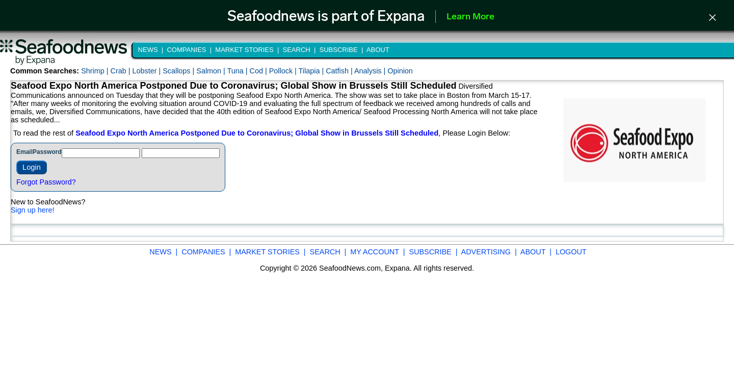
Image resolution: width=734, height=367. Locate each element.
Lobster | (147, 71)
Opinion (400, 71)
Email (24, 151)
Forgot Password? (46, 182)
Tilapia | (312, 71)
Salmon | (211, 71)
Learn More (470, 17)
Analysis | (370, 71)
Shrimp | (95, 71)
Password (47, 151)
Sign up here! (33, 210)
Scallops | (179, 71)
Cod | (259, 71)
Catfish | (340, 71)
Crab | (121, 71)
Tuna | (238, 71)
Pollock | (284, 71)
